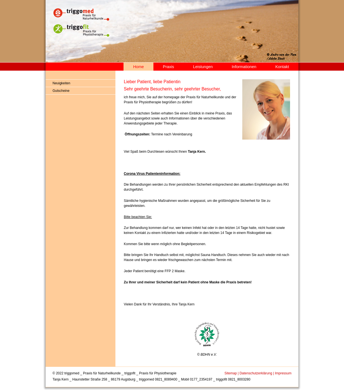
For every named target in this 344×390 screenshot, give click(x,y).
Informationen (244, 66)
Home (138, 66)
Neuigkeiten (61, 83)
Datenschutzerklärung (255, 373)
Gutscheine (61, 91)
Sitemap (230, 373)
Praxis (168, 66)
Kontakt (282, 66)
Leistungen (203, 66)
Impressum (283, 373)
